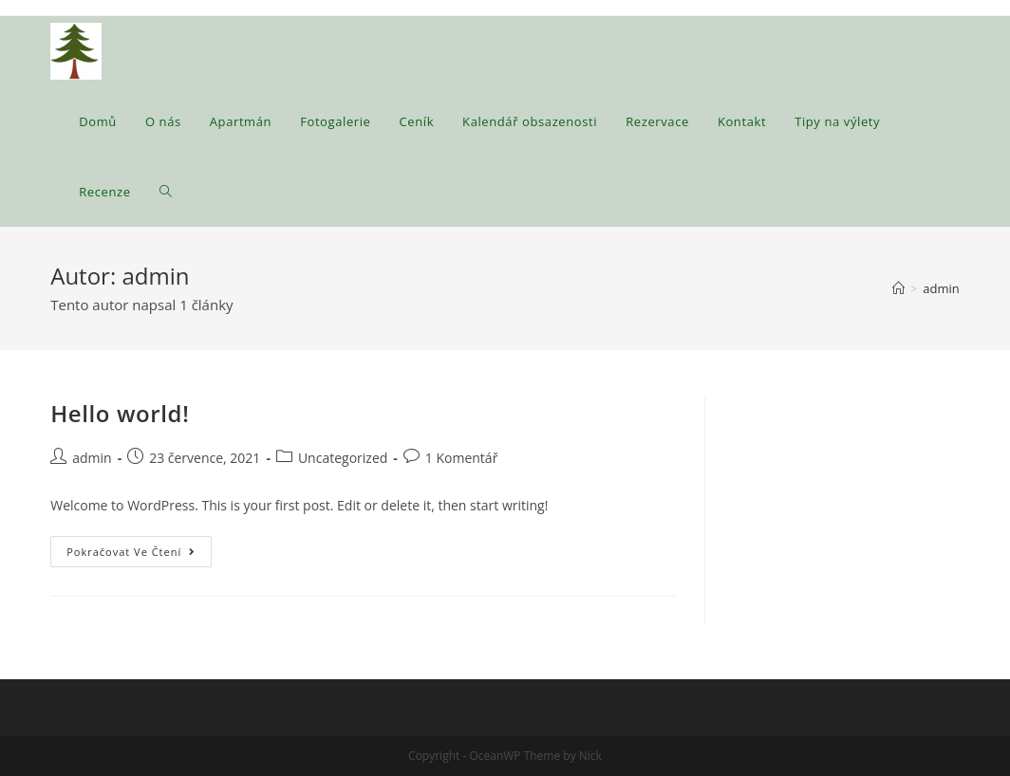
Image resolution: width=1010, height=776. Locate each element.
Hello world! (119, 413)
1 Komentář (461, 458)
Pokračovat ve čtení (139, 555)
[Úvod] (898, 288)
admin (91, 458)
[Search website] (165, 192)
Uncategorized (342, 458)
